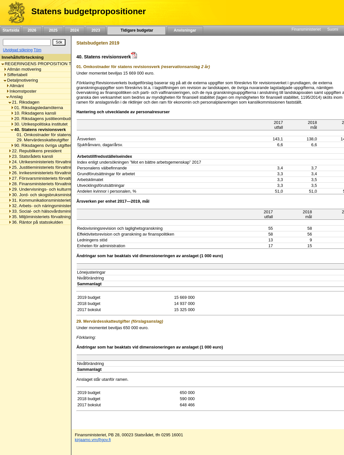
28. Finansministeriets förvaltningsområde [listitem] (50, 183)
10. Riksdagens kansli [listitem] (33, 113)
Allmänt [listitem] (15, 85)
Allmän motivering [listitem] (22, 69)
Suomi (332, 29)
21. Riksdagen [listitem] (23, 102)
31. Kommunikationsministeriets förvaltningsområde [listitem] (59, 200)
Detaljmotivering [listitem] (21, 80)
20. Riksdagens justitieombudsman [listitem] (46, 118)
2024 (74, 30)
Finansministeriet (306, 29)
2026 (31, 30)
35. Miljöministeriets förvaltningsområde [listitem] (47, 216)
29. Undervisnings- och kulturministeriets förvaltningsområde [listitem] (67, 189)
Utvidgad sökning (18, 50)
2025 (53, 30)
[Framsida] (14, 12)
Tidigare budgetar (136, 30)
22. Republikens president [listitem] (35, 150)
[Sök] (27, 42)
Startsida (11, 30)
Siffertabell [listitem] (15, 74)
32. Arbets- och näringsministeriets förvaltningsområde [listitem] (62, 205)
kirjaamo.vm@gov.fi (93, 439)
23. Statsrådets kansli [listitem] (30, 156)
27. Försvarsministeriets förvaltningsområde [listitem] (51, 178)
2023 (95, 30)
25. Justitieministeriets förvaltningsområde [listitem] (50, 167)
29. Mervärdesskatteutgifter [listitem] (41, 139)
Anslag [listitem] (14, 96)
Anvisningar (185, 30)
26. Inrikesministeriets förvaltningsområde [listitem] (49, 172)
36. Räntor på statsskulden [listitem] (35, 222)
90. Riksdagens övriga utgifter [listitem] (41, 145)
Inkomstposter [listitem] (21, 91)
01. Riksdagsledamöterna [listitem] (37, 107)
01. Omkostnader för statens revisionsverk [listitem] (55, 134)
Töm (37, 50)
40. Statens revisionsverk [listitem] (38, 129)
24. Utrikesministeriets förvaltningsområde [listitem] (50, 161)
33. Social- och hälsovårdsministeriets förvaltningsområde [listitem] (65, 211)
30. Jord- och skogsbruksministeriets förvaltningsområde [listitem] (63, 194)
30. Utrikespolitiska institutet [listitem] (39, 124)
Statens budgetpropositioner (88, 11)
